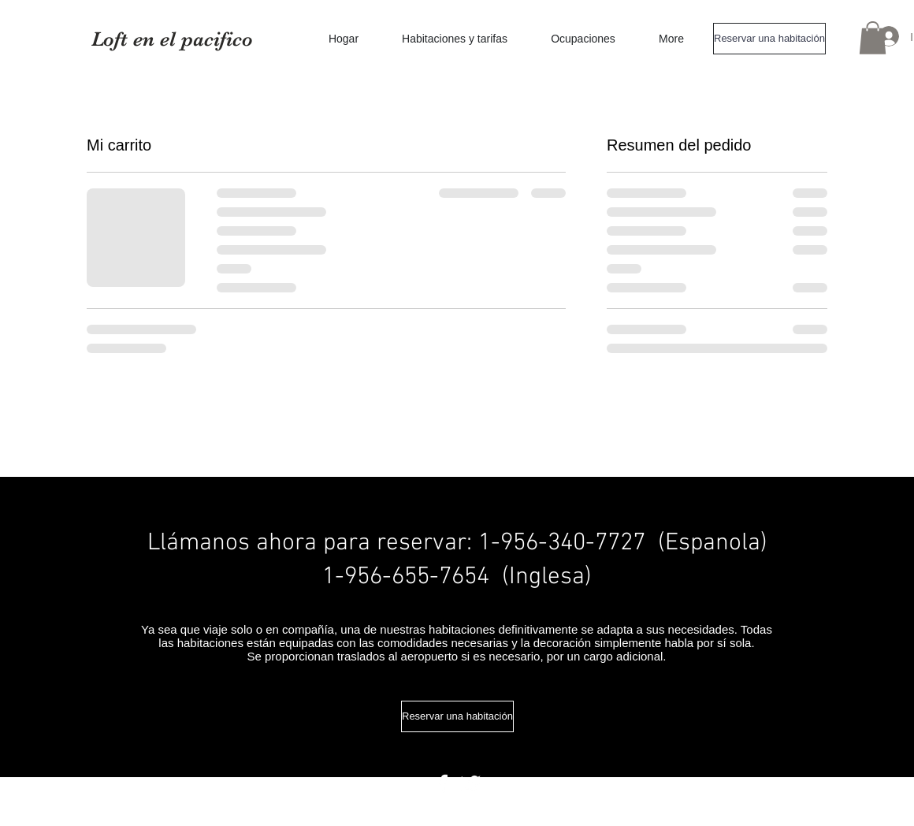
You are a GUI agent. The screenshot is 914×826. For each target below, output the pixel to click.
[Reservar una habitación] (769, 38)
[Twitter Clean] (470, 783)
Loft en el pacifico (172, 39)
